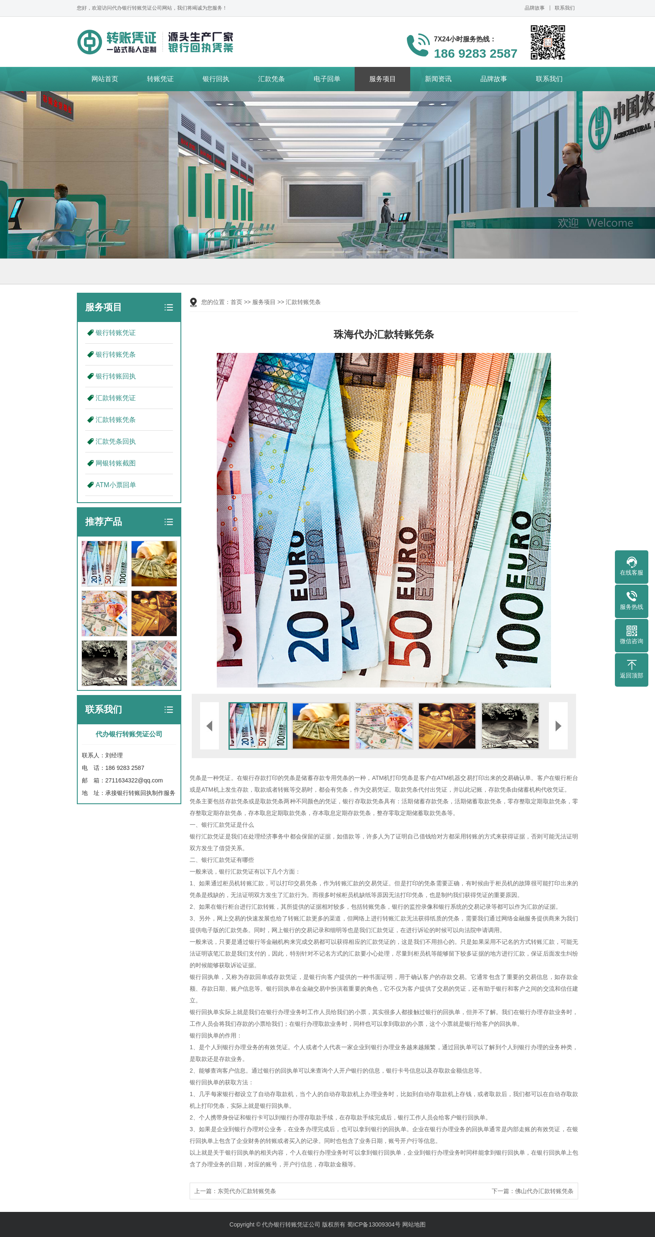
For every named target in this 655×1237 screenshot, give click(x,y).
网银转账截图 (116, 463)
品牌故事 (535, 8)
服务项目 (382, 78)
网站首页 (104, 78)
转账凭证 (160, 78)
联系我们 (565, 8)
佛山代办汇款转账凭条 (544, 1191)
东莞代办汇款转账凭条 (247, 1191)
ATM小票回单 (116, 484)
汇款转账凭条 (116, 419)
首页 (236, 302)
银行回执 (216, 78)
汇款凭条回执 (116, 441)
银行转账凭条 (116, 354)
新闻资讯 (438, 78)
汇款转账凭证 (116, 397)
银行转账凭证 (116, 332)
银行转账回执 (116, 376)
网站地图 (414, 1224)
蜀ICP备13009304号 (374, 1224)
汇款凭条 (271, 78)
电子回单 (327, 78)
